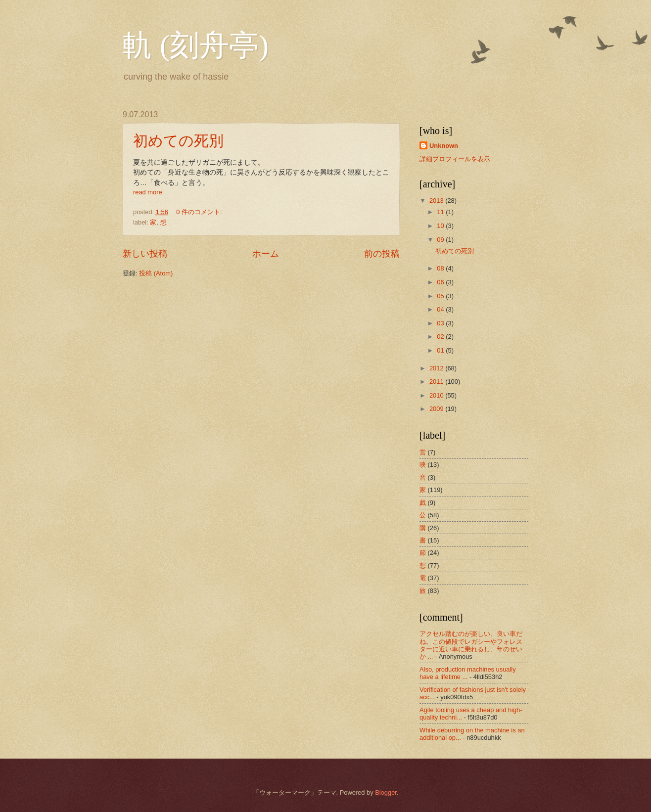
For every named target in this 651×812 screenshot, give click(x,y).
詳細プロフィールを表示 (454, 159)
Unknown (443, 145)
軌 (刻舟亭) (196, 45)
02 (441, 336)
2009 (437, 408)
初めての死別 (178, 141)
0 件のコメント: (200, 212)
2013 (437, 200)
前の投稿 (382, 254)
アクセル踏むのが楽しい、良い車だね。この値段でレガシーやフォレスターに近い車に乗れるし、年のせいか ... (470, 645)
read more (147, 192)
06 (441, 282)
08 (441, 268)
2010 (437, 395)
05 (441, 296)
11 (441, 212)
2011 (437, 381)
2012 (437, 368)
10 (441, 225)
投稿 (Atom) (156, 273)
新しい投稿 (145, 254)
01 (441, 350)
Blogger (386, 792)
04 (441, 309)
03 (441, 323)
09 (441, 239)
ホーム (265, 254)
